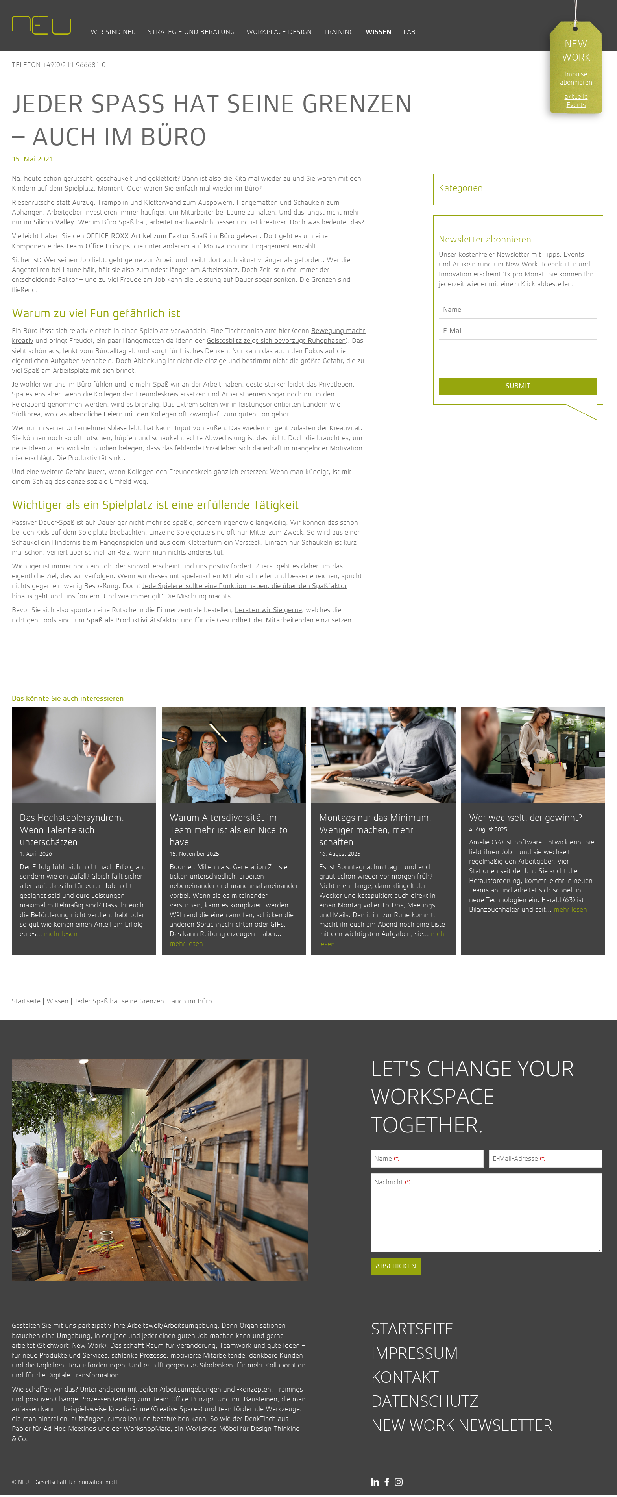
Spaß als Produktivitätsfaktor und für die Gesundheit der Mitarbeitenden (200, 620)
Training (338, 32)
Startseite (26, 1003)
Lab (409, 32)
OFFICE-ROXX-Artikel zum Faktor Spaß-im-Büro (160, 236)
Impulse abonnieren (576, 78)
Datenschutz (424, 1403)
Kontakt (405, 1379)
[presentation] (498, 377)
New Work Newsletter (461, 1427)
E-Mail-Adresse (519, 1161)
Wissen (379, 32)
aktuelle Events (576, 101)
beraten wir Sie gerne (268, 610)
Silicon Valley (53, 222)
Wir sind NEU (113, 32)
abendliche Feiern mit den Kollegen (122, 414)
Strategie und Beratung (191, 32)
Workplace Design (279, 32)
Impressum (414, 1355)
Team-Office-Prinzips (98, 246)
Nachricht (392, 1185)
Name (386, 1161)
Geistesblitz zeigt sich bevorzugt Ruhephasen (276, 340)
